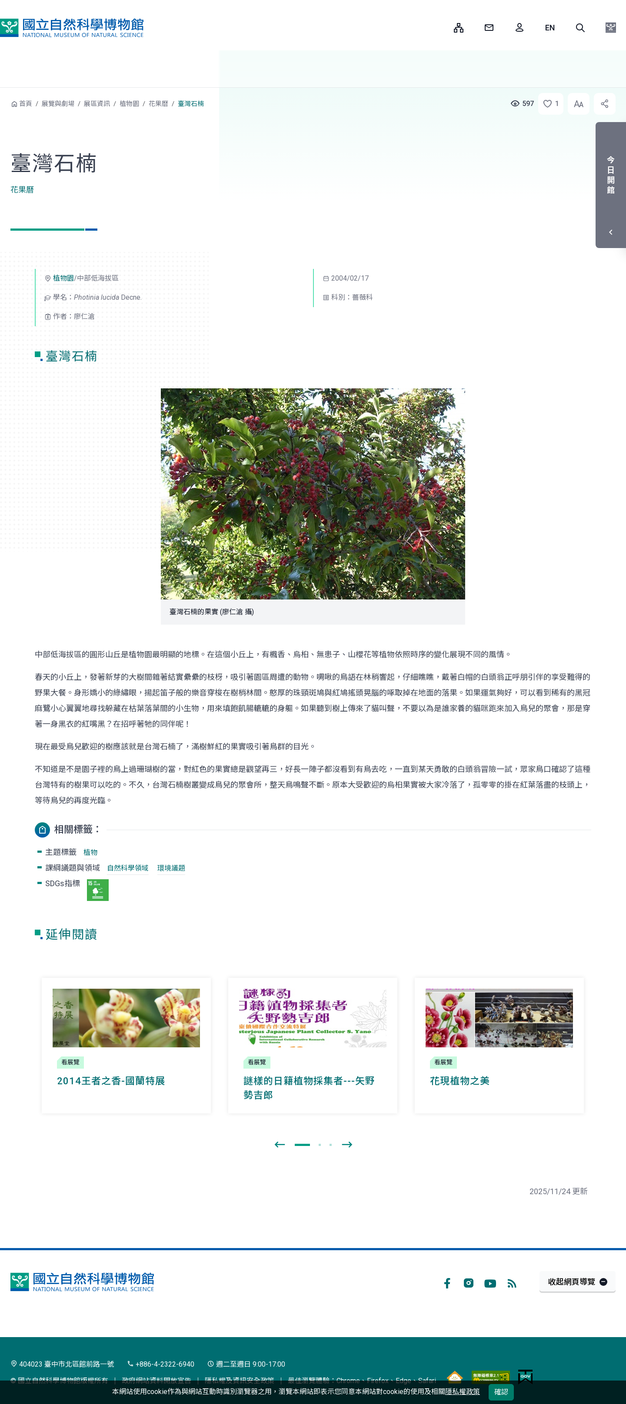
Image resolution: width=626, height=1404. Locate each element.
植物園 (129, 104)
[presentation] (279, 1145)
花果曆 (158, 104)
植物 (90, 852)
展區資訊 (97, 104)
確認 (501, 1392)
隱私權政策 (462, 1391)
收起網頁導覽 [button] (571, 1281)
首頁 (25, 104)
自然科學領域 (128, 868)
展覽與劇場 (58, 104)
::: (440, 27)
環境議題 (171, 868)
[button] (580, 27)
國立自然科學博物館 (71, 27)
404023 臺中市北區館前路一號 (62, 1364)
